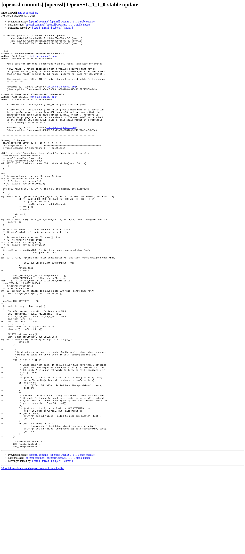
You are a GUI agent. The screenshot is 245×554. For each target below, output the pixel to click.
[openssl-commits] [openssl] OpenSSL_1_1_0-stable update (62, 21)
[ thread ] (45, 27)
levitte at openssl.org (61, 97)
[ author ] (68, 27)
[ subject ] (56, 27)
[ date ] (36, 27)
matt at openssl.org (28, 12)
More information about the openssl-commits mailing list (32, 551)
